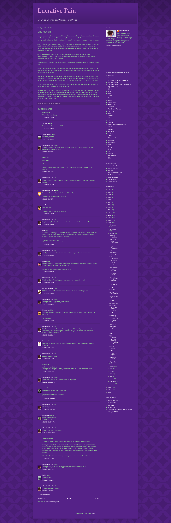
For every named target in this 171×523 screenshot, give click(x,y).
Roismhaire (46, 415)
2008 (110, 387)
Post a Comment (45, 494)
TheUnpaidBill (46, 134)
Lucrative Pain (57, 10)
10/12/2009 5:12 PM (48, 282)
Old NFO (110, 136)
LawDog (110, 122)
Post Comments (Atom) (52, 501)
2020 (110, 194)
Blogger (93, 513)
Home (69, 498)
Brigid (109, 93)
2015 (110, 207)
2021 (110, 192)
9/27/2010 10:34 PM (48, 491)
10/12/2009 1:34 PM (48, 128)
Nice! (110, 333)
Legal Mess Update (112, 358)
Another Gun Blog (113, 168)
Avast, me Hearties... (113, 236)
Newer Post (41, 498)
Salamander (111, 142)
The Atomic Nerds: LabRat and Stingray (119, 84)
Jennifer (110, 115)
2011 (110, 217)
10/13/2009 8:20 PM (48, 358)
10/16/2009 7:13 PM (48, 458)
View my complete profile (113, 45)
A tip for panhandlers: (113, 248)
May (111, 374)
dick (43, 230)
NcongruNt (111, 131)
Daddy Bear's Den (113, 177)
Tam (109, 151)
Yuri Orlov (45, 123)
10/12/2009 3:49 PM (48, 255)
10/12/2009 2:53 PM (48, 244)
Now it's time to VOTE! (113, 253)
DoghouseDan (112, 102)
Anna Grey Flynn (113, 82)
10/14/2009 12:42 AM (48, 409)
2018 (110, 200)
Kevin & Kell (111, 407)
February (112, 381)
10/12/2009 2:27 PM (48, 213)
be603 (44, 475)
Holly (109, 113)
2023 (110, 189)
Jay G (44, 205)
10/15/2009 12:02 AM (48, 433)
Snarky (110, 147)
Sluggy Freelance (113, 412)
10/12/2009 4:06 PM (48, 271)
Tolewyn (110, 153)
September (113, 362)
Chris (109, 98)
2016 (110, 205)
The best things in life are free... (113, 279)
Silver (109, 144)
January (112, 384)
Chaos (110, 95)
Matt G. (110, 127)
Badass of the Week (114, 400)
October (112, 233)
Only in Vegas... (112, 347)
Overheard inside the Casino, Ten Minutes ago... (113, 319)
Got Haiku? (112, 289)
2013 (110, 212)
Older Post (96, 498)
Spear (109, 149)
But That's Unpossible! (114, 175)
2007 (110, 390)
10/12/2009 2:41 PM (48, 224)
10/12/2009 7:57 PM (48, 293)
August (112, 366)
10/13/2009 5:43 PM (48, 348)
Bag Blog (110, 170)
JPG (109, 120)
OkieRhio (110, 133)
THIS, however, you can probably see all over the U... (113, 340)
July (111, 368)
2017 (110, 202)
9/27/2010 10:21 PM (48, 480)
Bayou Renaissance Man (115, 172)
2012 (110, 215)
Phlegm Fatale (112, 138)
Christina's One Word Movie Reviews (113, 308)
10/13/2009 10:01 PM (48, 382)
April (111, 376)
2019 (110, 197)
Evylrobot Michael (113, 104)
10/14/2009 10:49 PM (48, 422)
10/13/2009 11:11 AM (48, 335)
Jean (43, 388)
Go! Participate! (113, 257)
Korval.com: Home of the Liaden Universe (120, 409)
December (113, 225)
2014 (110, 210)
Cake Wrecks (112, 403)
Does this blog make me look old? (113, 269)
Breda (109, 91)
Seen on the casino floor (113, 293)
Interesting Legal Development (113, 242)
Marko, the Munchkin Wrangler (117, 124)
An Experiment (113, 303)
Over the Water (112, 181)
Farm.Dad (111, 107)
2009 (110, 223)
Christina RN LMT (47, 145)
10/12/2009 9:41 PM (48, 304)
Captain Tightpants (48, 288)
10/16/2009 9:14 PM (48, 469)
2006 (110, 392)
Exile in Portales (112, 179)
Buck (44, 261)
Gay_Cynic (111, 111)
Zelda (44, 341)
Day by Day (111, 405)
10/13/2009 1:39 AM (48, 320)
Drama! (111, 265)
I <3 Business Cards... (113, 261)
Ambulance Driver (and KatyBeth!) (118, 80)
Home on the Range (48, 190)
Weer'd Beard (112, 156)
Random (111, 300)
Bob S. (110, 89)
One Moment (113, 313)
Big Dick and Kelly (113, 87)
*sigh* (111, 350)
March (112, 379)
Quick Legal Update (112, 273)
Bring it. (111, 331)
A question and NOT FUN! (113, 283)
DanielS (110, 100)
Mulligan (110, 129)
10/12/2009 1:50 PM (48, 184)
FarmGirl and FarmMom (115, 109)
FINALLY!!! (112, 324)
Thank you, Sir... (112, 327)
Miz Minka (45, 310)
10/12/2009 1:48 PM (48, 172)
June (111, 371)
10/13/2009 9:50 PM (48, 371)
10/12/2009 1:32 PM (48, 117)
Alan (109, 78)
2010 (110, 220)
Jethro (109, 118)
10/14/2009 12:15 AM (48, 398)
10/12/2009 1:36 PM (48, 152)
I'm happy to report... (113, 353)
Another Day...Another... (115, 166)
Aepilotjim (111, 75)
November (113, 229)
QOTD (111, 287)
